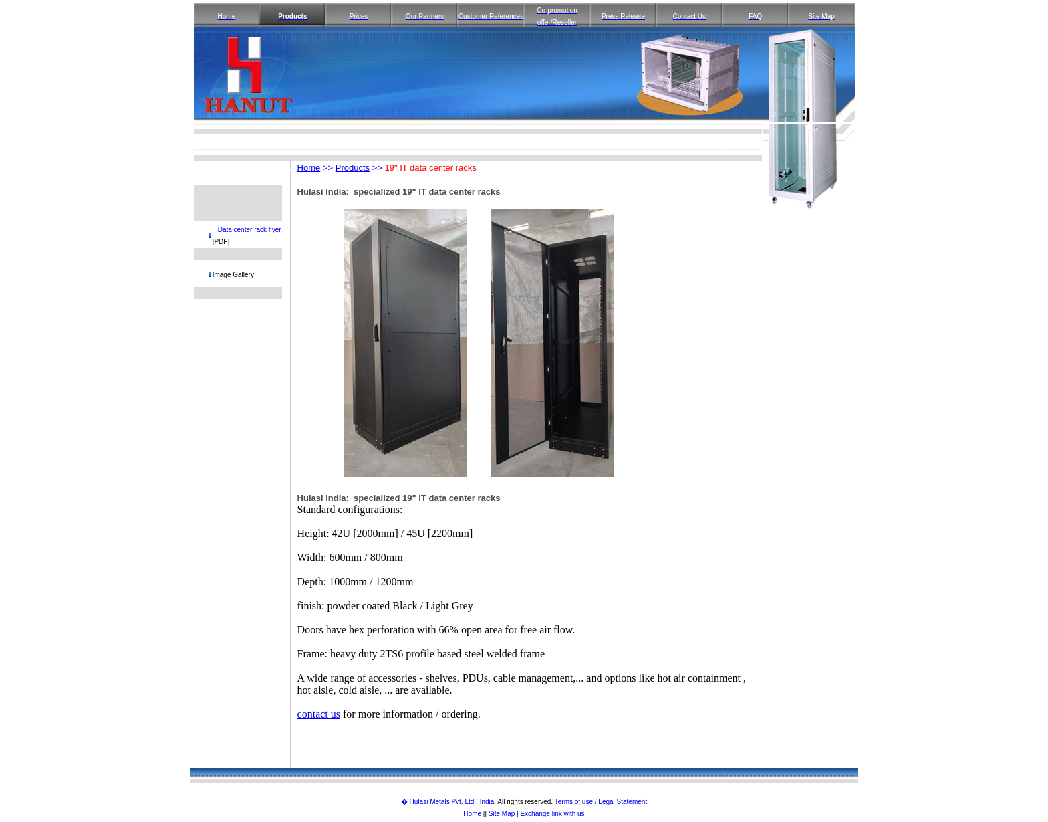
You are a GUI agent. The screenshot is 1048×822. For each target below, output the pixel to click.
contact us (318, 714)
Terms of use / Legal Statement (601, 801)
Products (353, 168)
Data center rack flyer (249, 229)
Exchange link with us (552, 813)
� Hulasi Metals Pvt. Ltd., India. (448, 801)
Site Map (501, 813)
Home (309, 168)
